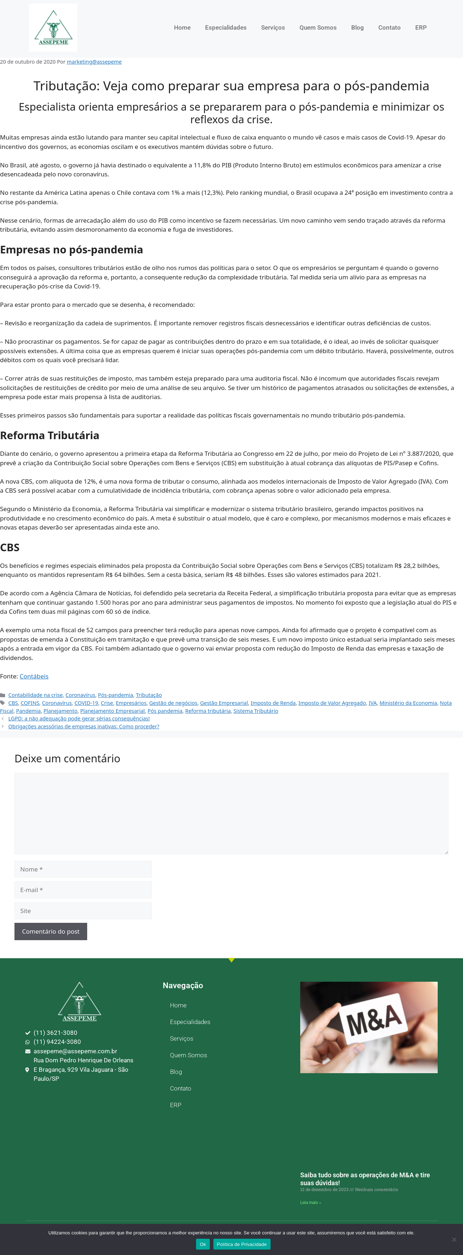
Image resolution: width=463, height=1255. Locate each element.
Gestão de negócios (173, 702)
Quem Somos (318, 27)
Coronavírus (80, 694)
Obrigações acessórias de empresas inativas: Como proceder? (83, 726)
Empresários (131, 702)
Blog (357, 27)
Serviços (273, 27)
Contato (389, 27)
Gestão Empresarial (224, 702)
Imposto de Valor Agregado (332, 702)
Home (182, 27)
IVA (373, 702)
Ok (203, 1244)
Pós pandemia (165, 710)
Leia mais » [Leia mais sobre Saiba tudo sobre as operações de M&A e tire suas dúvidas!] (310, 1202)
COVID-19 (86, 702)
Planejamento (60, 710)
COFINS (30, 702)
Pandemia (28, 710)
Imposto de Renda (273, 702)
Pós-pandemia (115, 694)
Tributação (149, 694)
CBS (13, 702)
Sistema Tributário (256, 710)
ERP (421, 27)
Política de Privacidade (242, 1244)
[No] (454, 1239)
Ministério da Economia (408, 702)
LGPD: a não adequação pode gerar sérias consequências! (79, 718)
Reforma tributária (208, 710)
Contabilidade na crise (35, 694)
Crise (107, 702)
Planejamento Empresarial (112, 710)
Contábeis (34, 676)
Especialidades (226, 27)
